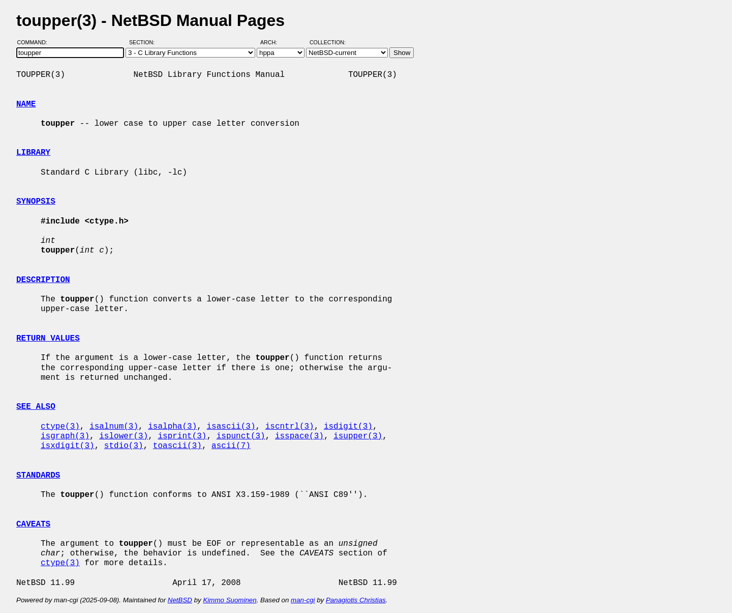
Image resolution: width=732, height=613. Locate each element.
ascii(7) (231, 446)
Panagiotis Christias (356, 600)
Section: (144, 42)
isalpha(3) (172, 426)
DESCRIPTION (43, 280)
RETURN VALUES (48, 338)
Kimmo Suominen (229, 600)
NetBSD (180, 600)
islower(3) (123, 436)
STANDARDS (38, 475)
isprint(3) (182, 436)
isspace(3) (299, 436)
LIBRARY (33, 152)
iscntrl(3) (289, 426)
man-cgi (303, 600)
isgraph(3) (65, 436)
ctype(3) (60, 426)
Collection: (328, 42)
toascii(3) (177, 446)
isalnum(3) (113, 426)
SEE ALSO (35, 406)
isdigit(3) (348, 426)
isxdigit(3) (68, 446)
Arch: (273, 42)
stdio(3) (123, 446)
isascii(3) (230, 426)
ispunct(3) (241, 436)
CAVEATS (33, 524)
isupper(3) (357, 436)
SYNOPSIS (35, 201)
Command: (35, 42)
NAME (26, 104)
